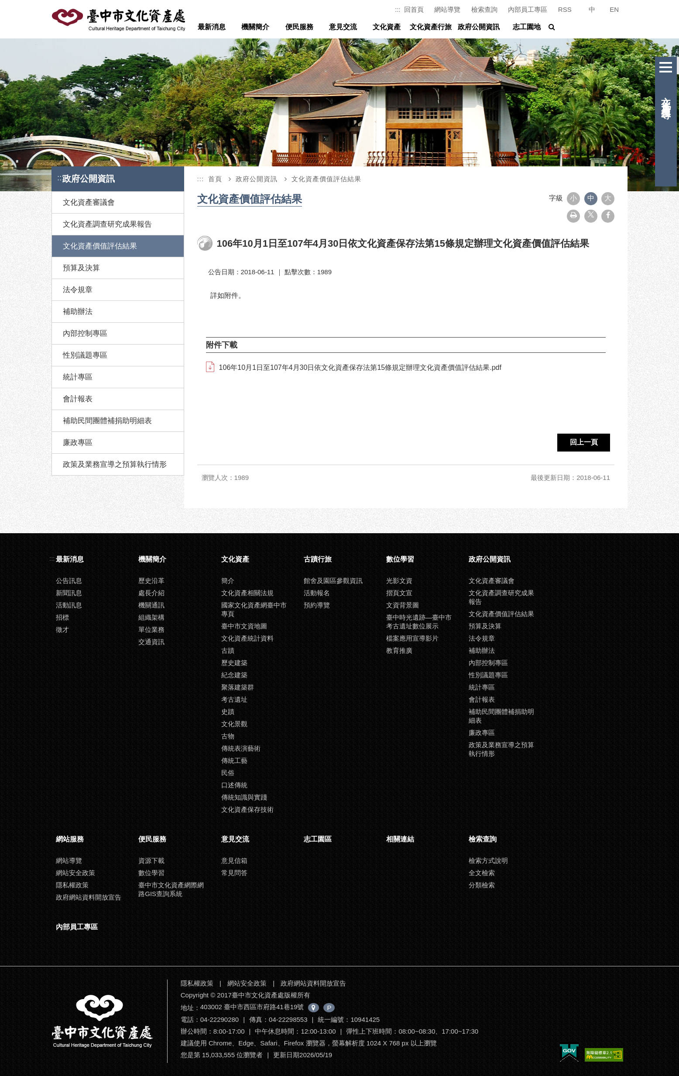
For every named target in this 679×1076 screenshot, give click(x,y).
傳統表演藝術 (241, 748)
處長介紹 (151, 593)
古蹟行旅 (318, 559)
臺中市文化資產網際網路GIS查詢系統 (171, 889)
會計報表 (78, 399)
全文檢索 (482, 872)
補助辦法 (78, 311)
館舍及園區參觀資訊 (333, 580)
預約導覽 (317, 605)
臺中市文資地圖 (244, 626)
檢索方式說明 (488, 860)
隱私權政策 (72, 885)
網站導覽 (447, 9)
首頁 (215, 179)
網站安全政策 (75, 872)
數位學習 (400, 559)
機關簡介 (255, 27)
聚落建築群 (237, 687)
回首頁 (414, 9)
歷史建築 (234, 662)
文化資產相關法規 (247, 593)
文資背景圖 (402, 605)
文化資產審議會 (89, 202)
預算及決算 (81, 268)
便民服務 (299, 27)
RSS (565, 9)
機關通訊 (151, 605)
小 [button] (573, 198)
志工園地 (527, 27)
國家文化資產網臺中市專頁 (254, 609)
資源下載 (151, 860)
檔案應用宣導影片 (412, 638)
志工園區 (318, 839)
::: (398, 9)
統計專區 (78, 377)
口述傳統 (234, 785)
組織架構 (151, 617)
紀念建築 (234, 675)
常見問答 (234, 872)
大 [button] (607, 198)
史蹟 (227, 711)
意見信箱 (234, 860)
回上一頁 (583, 442)
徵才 (62, 629)
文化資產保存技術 (247, 809)
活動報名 (317, 593)
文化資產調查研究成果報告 (107, 224)
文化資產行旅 (431, 27)
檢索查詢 (484, 9)
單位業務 (151, 629)
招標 (62, 617)
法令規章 (78, 290)
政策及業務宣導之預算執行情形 (115, 464)
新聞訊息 (69, 593)
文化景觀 (234, 724)
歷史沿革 (151, 580)
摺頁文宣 (399, 593)
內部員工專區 (527, 9)
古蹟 (227, 650)
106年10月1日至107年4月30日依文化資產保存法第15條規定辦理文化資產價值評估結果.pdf (360, 367)
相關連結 (400, 839)
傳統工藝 (234, 760)
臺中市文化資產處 (119, 20)
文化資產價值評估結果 (100, 246)
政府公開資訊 (479, 27)
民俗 (227, 772)
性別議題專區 (85, 355)
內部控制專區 (85, 333)
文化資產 (387, 27)
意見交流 (343, 27)
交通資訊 (151, 641)
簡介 (227, 580)
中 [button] (590, 198)
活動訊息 (69, 605)
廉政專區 (78, 442)
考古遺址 (234, 699)
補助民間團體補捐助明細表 (107, 421)
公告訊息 (69, 580)
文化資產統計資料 (247, 638)
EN (614, 9)
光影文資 (399, 580)
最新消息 (212, 27)
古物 (227, 736)
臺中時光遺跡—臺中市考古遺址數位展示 (419, 622)
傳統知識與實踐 (244, 797)
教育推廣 (399, 650)
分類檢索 (482, 885)
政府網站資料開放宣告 (88, 897)
